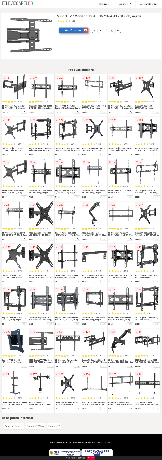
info (24, 112)
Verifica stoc (76, 30)
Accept (91, 457)
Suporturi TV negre (14, 426)
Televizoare (104, 4)
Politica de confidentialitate (82, 442)
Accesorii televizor (148, 4)
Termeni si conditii (58, 442)
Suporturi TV (125, 4)
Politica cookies (103, 442)
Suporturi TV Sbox (35, 426)
